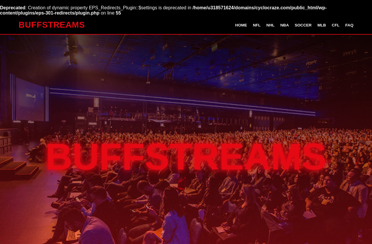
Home (241, 25)
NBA (284, 25)
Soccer (303, 25)
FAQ (349, 25)
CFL (335, 25)
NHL (271, 25)
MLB (321, 25)
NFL (256, 25)
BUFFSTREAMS (52, 24)
